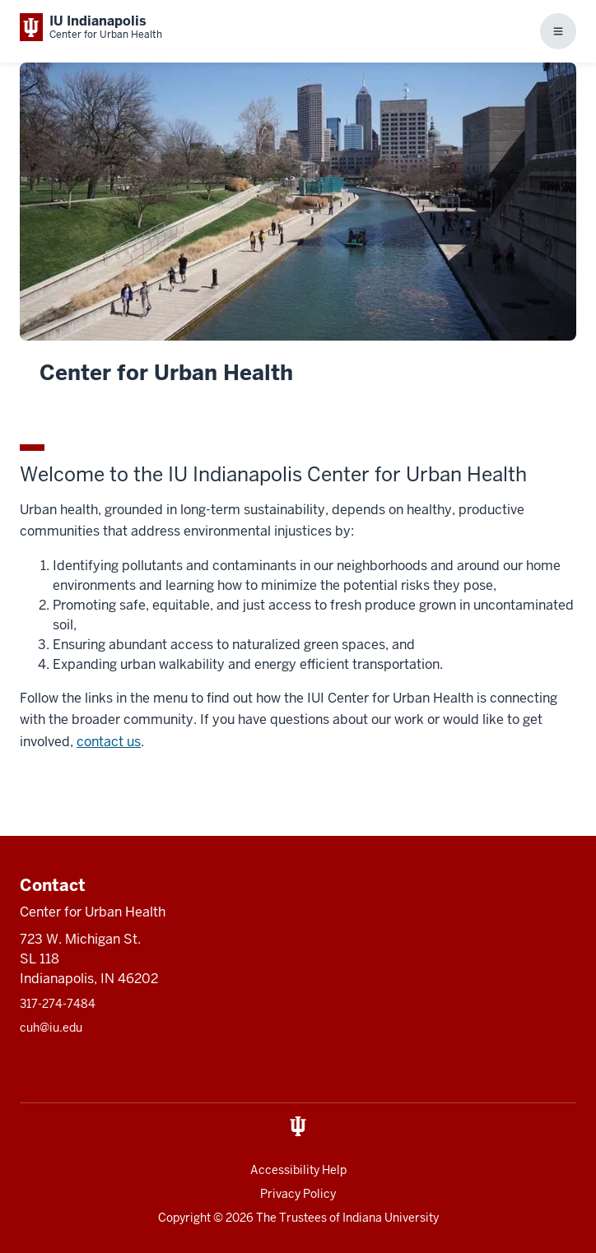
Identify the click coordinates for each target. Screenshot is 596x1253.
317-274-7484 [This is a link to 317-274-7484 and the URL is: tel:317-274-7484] (57, 1003)
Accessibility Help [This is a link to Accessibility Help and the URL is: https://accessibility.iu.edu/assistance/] (298, 1170)
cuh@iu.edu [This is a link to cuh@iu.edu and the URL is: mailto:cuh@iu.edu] (51, 1027)
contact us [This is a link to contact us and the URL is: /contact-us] (109, 741)
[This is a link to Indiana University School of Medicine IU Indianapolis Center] (91, 27)
